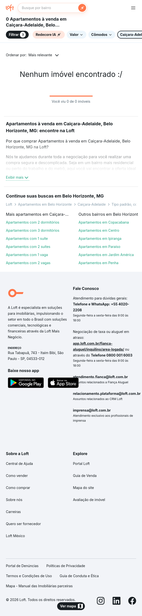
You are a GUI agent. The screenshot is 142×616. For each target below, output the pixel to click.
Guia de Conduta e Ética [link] (79, 576)
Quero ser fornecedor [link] (23, 524)
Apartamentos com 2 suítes (28, 246)
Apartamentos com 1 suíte (27, 238)
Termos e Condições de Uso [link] (29, 576)
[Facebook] (132, 601)
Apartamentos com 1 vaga (27, 255)
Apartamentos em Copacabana (103, 222)
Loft (9, 204)
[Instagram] (101, 601)
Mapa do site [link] (83, 488)
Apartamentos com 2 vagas (28, 263)
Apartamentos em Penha (98, 263)
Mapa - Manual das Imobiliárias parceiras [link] (39, 586)
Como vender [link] (17, 475)
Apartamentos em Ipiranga (99, 238)
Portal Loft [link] (81, 463)
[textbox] (52, 8)
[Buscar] (82, 8)
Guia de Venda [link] (85, 475)
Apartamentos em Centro (98, 230)
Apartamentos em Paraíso (99, 246)
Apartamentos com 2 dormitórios (32, 222)
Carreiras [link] (13, 512)
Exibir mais (17, 177)
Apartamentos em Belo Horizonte (45, 204)
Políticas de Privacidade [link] (65, 566)
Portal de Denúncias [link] (22, 566)
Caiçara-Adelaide (92, 204)
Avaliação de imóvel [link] (89, 500)
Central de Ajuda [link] (19, 463)
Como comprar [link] (18, 488)
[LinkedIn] (116, 601)
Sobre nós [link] (14, 500)
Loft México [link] (15, 536)
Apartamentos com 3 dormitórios (32, 230)
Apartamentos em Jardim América (106, 255)
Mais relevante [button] (40, 55)
